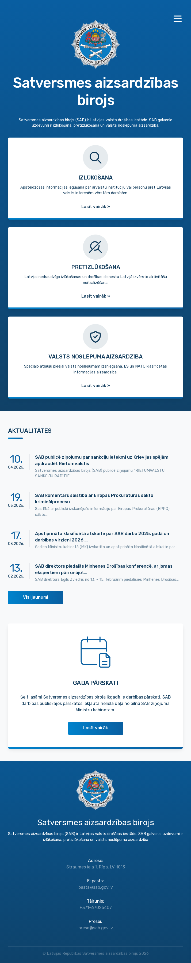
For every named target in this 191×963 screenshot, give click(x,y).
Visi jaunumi (35, 597)
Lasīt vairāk (95, 727)
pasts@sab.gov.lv (95, 887)
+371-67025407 (95, 907)
